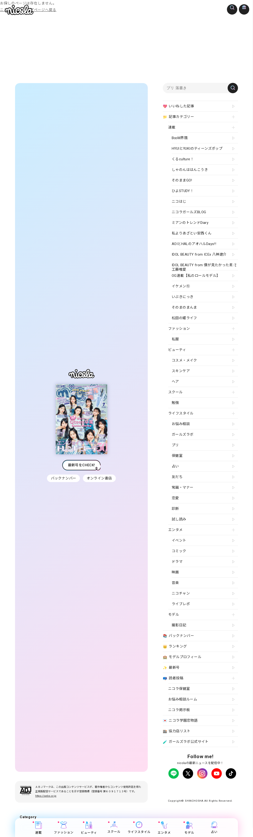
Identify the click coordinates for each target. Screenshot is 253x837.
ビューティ (89, 827)
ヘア (175, 381)
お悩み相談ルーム (182, 699)
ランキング (175, 646)
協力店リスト (177, 731)
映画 (175, 572)
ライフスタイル (139, 827)
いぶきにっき (182, 297)
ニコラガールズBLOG (189, 212)
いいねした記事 (178, 106)
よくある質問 (225, 786)
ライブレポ (181, 604)
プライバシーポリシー (181, 786)
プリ (175, 445)
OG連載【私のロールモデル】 (196, 276)
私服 (175, 339)
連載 (38, 827)
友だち (177, 477)
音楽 (175, 583)
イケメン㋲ (181, 286)
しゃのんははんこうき (190, 170)
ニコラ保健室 (179, 689)
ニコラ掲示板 (179, 710)
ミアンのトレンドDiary (190, 223)
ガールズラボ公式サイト (186, 742)
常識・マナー (182, 487)
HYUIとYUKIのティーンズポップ (197, 148)
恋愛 (175, 498)
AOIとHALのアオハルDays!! (194, 244)
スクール (114, 827)
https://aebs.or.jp (45, 800)
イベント (179, 540)
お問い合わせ (185, 791)
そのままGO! (182, 180)
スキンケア (181, 371)
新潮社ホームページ (211, 791)
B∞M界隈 (180, 138)
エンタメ (164, 827)
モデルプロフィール (182, 657)
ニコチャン (181, 593)
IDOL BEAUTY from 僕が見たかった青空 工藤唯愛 (204, 266)
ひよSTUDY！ (183, 191)
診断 (175, 509)
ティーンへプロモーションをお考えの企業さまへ (200, 795)
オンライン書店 (100, 480)
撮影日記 (179, 625)
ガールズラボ (182, 434)
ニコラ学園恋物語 (180, 720)
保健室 (177, 456)
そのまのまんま (184, 307)
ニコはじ (179, 201)
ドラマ (177, 561)
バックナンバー (63, 480)
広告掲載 (206, 786)
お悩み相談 (181, 424)
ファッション (64, 827)
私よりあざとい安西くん (191, 233)
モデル (189, 827)
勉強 (175, 403)
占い (214, 827)
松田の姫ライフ (184, 318)
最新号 (171, 667)
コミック (179, 551)
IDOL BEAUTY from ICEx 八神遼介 (199, 254)
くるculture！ (183, 159)
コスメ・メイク (184, 360)
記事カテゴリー (178, 117)
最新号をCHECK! (81, 467)
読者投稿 (173, 678)
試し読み (179, 519)
